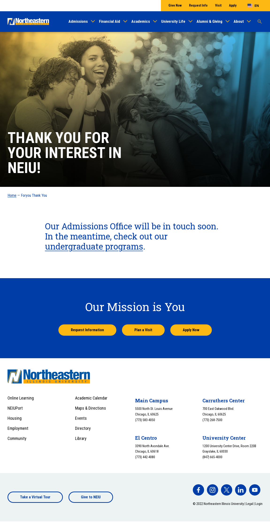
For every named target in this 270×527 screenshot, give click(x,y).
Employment (18, 428)
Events (81, 418)
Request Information (87, 330)
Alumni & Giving (209, 21)
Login (258, 504)
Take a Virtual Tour (35, 497)
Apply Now (191, 330)
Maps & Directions (90, 408)
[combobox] (253, 5)
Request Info (198, 5)
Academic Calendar (91, 398)
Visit (218, 5)
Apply (232, 5)
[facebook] (198, 490)
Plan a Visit (143, 330)
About (239, 21)
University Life (173, 21)
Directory (83, 428)
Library (81, 438)
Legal (249, 504)
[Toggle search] (259, 21)
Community (17, 438)
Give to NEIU (91, 497)
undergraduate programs (94, 246)
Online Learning (21, 398)
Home (12, 195)
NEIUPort (15, 408)
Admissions (78, 21)
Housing (15, 418)
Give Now (175, 5)
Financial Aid (109, 21)
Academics (140, 21)
